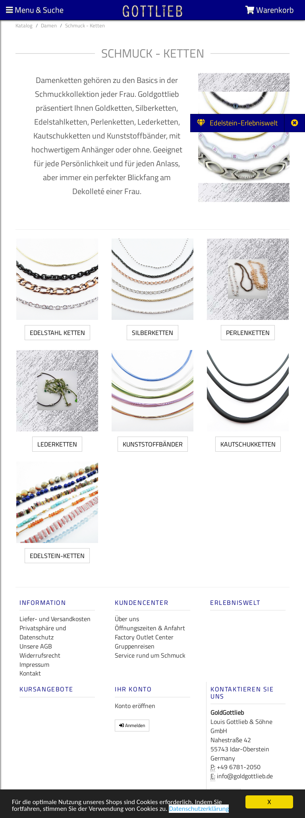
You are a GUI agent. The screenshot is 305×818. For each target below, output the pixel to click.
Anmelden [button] (132, 725)
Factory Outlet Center (144, 637)
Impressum (34, 664)
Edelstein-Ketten (57, 555)
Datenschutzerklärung (199, 809)
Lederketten (57, 444)
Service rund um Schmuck (150, 655)
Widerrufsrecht (39, 655)
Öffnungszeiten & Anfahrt (150, 628)
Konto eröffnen (135, 705)
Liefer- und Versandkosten (55, 619)
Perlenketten (248, 332)
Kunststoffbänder (153, 444)
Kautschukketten (248, 444)
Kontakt (30, 673)
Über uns (127, 619)
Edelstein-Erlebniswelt (237, 122)
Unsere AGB (35, 646)
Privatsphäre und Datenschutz (42, 632)
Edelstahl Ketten (57, 332)
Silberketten (152, 332)
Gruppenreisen (134, 646)
